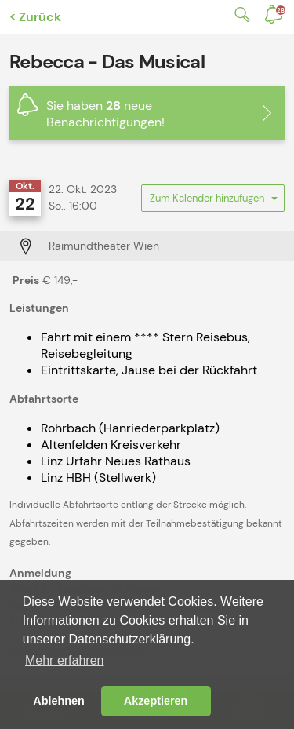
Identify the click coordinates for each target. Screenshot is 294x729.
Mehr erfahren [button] (64, 660)
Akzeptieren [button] (156, 700)
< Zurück (35, 17)
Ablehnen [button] (59, 700)
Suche (239, 14)
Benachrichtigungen (280, 10)
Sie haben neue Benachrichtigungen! (105, 113)
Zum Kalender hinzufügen (213, 201)
